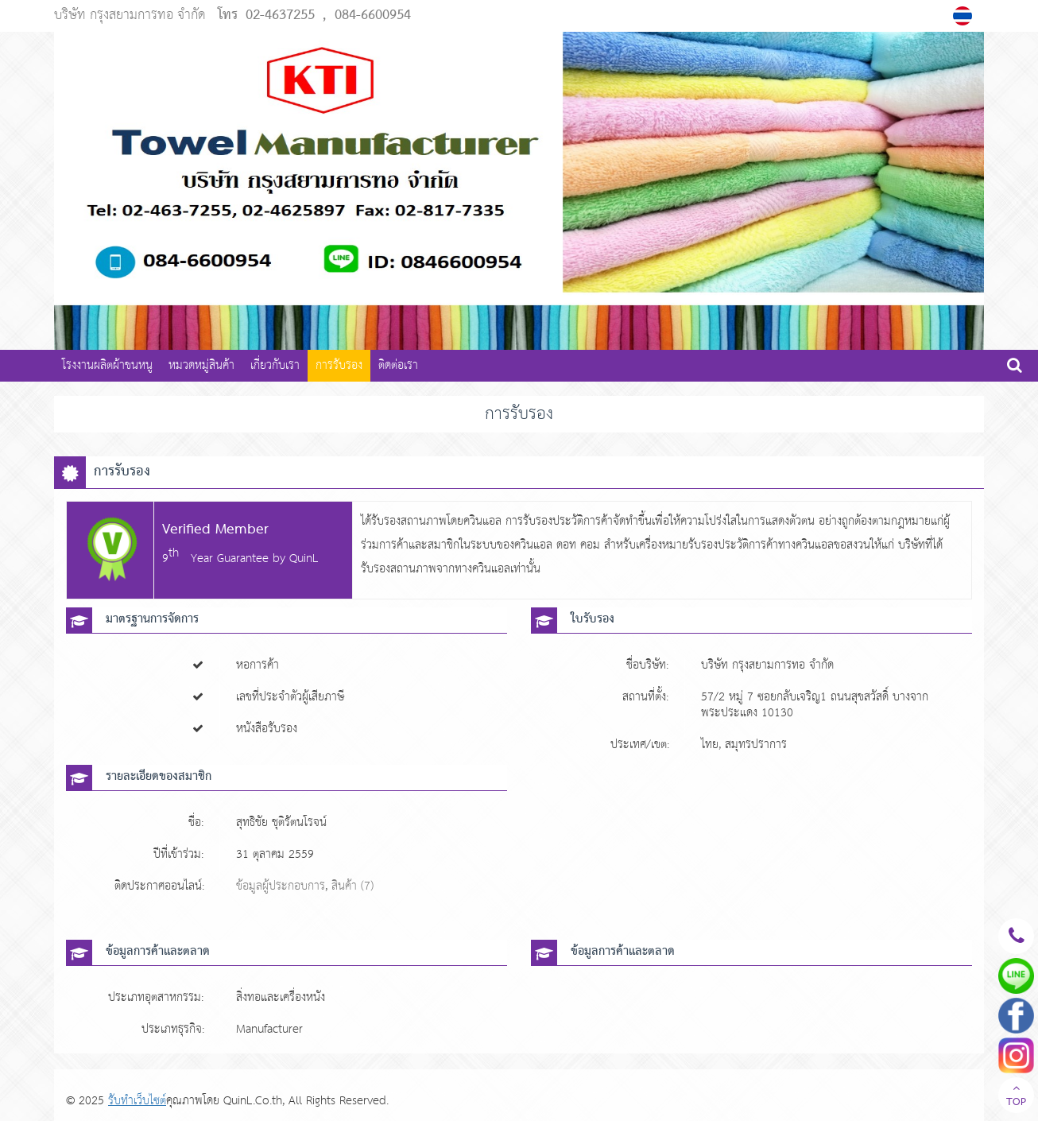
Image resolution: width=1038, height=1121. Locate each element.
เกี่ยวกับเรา (275, 365)
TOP (1016, 1097)
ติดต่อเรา (398, 365)
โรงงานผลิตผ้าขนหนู (107, 365)
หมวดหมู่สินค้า (201, 365)
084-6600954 (373, 15)
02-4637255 (280, 15)
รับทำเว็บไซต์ (137, 1100)
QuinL (304, 558)
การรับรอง (339, 365)
